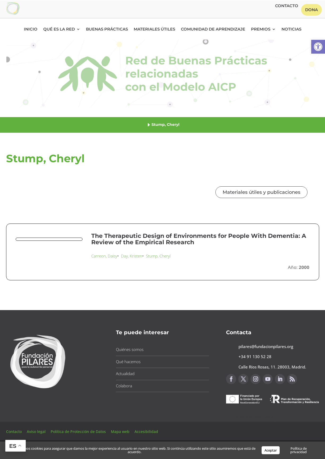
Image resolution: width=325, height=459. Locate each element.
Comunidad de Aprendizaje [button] (213, 29)
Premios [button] (260, 29)
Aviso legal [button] (37, 431)
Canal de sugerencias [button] (251, 416)
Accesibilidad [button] (146, 431)
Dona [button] (311, 9)
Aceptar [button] (271, 450)
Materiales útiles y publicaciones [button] (261, 192)
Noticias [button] (291, 29)
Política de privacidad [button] (298, 450)
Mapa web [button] (120, 431)
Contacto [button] (286, 6)
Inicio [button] (30, 29)
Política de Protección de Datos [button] (79, 431)
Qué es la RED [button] (59, 29)
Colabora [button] (124, 385)
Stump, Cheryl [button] (158, 256)
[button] (318, 47)
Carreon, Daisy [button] (104, 256)
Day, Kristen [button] (131, 256)
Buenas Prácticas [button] (107, 29)
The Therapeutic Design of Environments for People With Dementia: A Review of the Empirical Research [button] (198, 239)
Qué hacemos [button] (128, 361)
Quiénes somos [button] (130, 349)
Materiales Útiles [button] (154, 29)
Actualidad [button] (125, 373)
